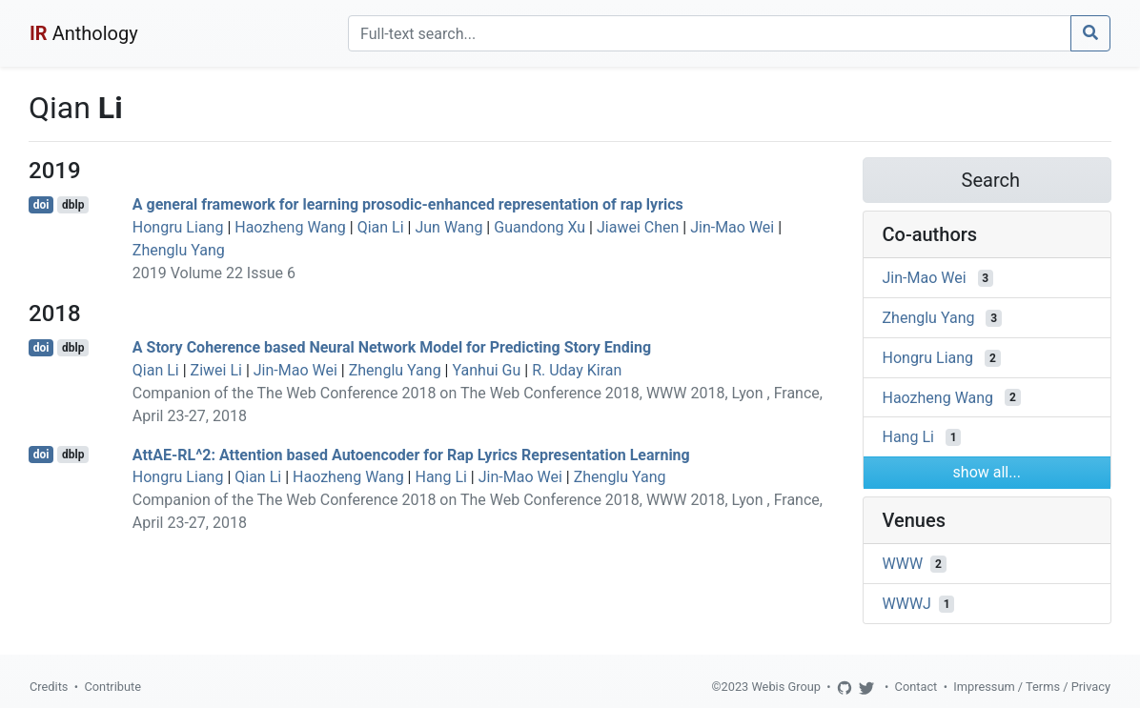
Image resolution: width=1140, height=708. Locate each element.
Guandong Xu (539, 227)
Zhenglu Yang (178, 250)
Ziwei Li (216, 370)
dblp (73, 205)
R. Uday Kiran (576, 370)
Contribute (112, 686)
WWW (903, 564)
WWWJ (907, 604)
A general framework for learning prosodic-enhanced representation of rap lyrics (407, 204)
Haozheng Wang (290, 227)
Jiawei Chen (638, 227)
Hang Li (440, 477)
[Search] (709, 33)
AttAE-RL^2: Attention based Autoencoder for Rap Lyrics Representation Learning (411, 454)
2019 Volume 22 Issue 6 (213, 273)
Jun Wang (448, 227)
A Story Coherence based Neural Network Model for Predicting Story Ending (391, 347)
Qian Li (380, 227)
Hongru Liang (178, 227)
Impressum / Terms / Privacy (1031, 686)
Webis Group (786, 686)
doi (41, 205)
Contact (916, 686)
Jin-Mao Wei (732, 227)
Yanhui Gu (486, 370)
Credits (49, 686)
